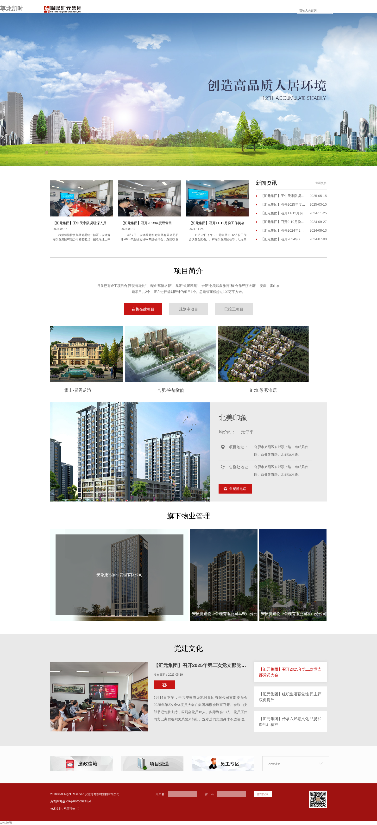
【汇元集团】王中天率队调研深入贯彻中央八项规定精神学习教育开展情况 (108, 223)
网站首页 (115, 11)
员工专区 (251, 11)
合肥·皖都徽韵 (193, 390)
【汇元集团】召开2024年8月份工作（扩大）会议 (283, 230)
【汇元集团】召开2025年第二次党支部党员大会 (205, 665)
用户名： (161, 794)
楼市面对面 (224, 11)
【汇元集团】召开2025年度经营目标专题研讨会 (156, 223)
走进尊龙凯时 (143, 11)
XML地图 (6, 823)
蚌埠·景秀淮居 (286, 390)
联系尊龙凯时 (280, 11)
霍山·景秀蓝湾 (100, 390)
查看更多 (321, 183)
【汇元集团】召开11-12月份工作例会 (217, 223)
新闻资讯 (197, 11)
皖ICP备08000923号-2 (77, 801)
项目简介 (172, 11)
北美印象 (233, 418)
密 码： (210, 794)
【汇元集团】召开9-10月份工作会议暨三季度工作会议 (283, 222)
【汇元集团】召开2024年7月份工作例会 (283, 239)
